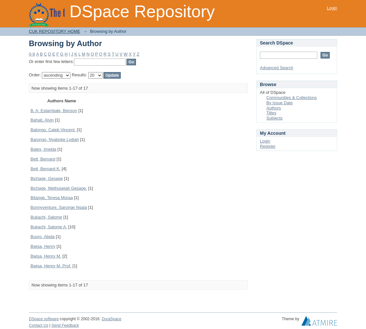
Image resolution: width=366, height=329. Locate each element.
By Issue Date (279, 102)
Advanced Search (276, 67)
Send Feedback (65, 325)
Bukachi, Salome (46, 217)
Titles (271, 112)
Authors (273, 108)
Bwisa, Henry (42, 246)
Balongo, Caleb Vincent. (53, 129)
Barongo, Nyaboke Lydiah (54, 139)
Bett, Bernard (42, 159)
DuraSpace (111, 319)
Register (267, 146)
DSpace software (44, 319)
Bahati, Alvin (42, 120)
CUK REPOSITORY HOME (54, 31)
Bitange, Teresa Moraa (51, 197)
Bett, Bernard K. (45, 168)
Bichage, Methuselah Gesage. (58, 188)
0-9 (32, 54)
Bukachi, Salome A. (48, 226)
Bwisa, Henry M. (45, 256)
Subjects (274, 118)
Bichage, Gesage (46, 178)
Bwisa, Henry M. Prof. (50, 265)
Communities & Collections (291, 97)
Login (332, 8)
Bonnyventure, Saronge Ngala (58, 207)
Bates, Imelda (43, 149)
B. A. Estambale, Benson (53, 110)
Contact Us (38, 325)
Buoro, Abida (42, 236)
